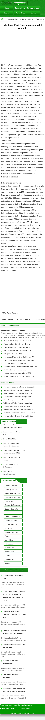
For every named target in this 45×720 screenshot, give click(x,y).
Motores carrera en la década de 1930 (17, 373)
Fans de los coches (25, 705)
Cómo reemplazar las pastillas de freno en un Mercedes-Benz (14, 690)
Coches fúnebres (11, 524)
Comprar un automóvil (33, 8)
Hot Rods (8, 528)
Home (7, 8)
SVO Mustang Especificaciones (14, 370)
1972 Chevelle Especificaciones (13, 330)
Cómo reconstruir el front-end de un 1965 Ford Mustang (20, 367)
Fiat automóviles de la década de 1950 (17, 350)
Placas (7, 536)
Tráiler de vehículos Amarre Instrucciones (18, 403)
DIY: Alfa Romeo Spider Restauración (11, 465)
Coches (7, 13)
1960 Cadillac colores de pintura (12, 458)
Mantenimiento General (8, 709)
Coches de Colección (12, 505)
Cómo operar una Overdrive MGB (13, 433)
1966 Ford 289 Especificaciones (9, 472)
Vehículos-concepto (12, 513)
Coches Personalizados (13, 517)
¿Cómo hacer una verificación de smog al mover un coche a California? (18, 410)
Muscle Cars (9, 552)
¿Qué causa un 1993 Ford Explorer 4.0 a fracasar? (17, 393)
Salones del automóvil (13, 497)
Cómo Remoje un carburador (13, 400)
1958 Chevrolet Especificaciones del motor (12, 426)
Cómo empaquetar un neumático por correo (19, 413)
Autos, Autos (25, 709)
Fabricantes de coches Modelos (16, 493)
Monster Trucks (10, 548)
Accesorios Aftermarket (8, 705)
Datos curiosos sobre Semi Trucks (13, 576)
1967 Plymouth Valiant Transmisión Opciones (11, 444)
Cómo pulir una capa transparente (10, 662)
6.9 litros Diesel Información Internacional (18, 360)
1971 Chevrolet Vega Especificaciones (17, 341)
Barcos (33, 13)
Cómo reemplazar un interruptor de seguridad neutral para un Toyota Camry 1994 (19, 387)
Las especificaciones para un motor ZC (17, 390)
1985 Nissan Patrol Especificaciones (16, 347)
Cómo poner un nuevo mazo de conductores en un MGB (14, 451)
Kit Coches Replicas (12, 532)
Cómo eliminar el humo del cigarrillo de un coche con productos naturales (18, 416)
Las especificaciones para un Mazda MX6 (14, 646)
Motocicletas (20, 13)
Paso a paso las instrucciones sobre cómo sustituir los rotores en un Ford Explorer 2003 (14, 596)
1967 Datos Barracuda (11, 313)
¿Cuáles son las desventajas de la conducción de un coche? (14, 632)
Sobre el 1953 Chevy (10, 439)
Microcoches (9, 544)
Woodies (8, 563)
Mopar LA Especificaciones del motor (16, 344)
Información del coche (16, 19)
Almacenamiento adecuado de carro (16, 406)
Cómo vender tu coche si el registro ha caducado (17, 397)
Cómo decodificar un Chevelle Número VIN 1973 (18, 357)
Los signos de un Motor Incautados (12, 676)
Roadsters (8, 556)
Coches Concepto (11, 509)
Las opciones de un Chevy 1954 (14, 354)
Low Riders (9, 540)
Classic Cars (9, 501)
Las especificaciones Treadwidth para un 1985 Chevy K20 (14, 614)
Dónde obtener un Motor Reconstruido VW (18, 376)
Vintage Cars (9, 559)
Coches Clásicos (11, 486)
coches (29, 19)
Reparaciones (20, 8)
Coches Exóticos (11, 521)
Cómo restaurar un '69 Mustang (14, 363)
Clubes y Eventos (11, 490)
